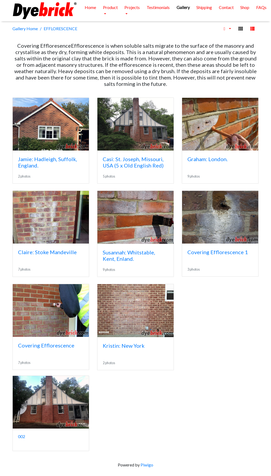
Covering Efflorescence (46, 345)
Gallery (183, 7)
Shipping (204, 7)
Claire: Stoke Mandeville (47, 252)
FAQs (261, 7)
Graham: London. (207, 159)
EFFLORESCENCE (60, 28)
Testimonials (158, 7)
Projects (132, 7)
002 (21, 436)
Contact (226, 7)
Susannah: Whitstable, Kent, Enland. (129, 255)
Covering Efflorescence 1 (217, 252)
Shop (244, 7)
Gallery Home (25, 28)
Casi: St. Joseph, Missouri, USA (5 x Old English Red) (133, 162)
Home (90, 7)
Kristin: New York (123, 345)
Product (110, 7)
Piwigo (147, 464)
